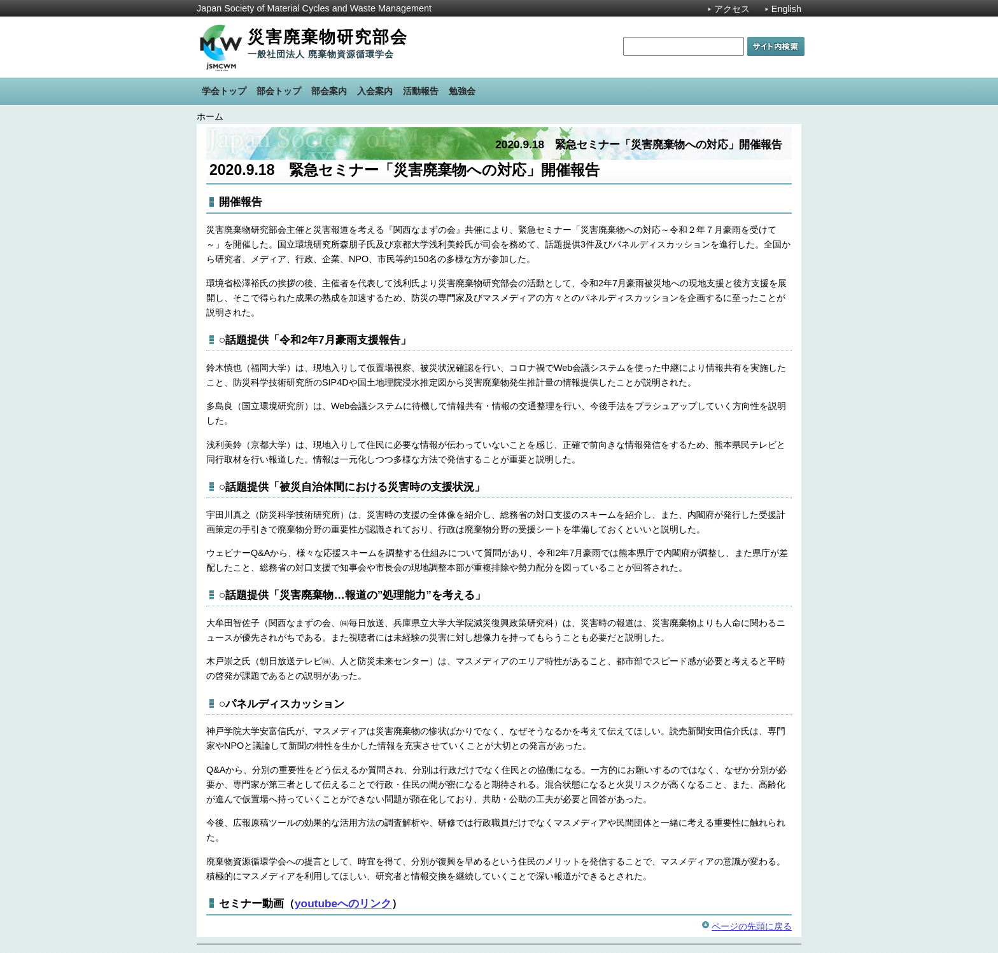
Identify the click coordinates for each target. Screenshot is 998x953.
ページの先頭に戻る (752, 926)
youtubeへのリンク (343, 903)
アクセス (732, 9)
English (786, 9)
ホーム (210, 116)
